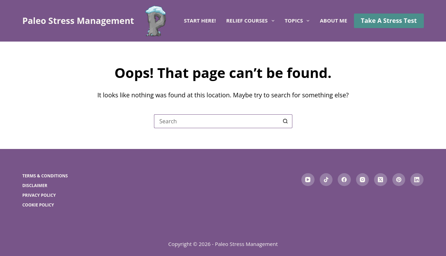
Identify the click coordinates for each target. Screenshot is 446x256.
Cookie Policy (38, 205)
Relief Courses (251, 21)
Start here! (200, 20)
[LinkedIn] (417, 179)
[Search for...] (216, 121)
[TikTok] (326, 179)
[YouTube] (308, 179)
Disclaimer (34, 185)
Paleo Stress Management (78, 20)
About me (333, 20)
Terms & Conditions (44, 176)
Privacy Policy (39, 195)
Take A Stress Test (389, 20)
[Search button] (285, 121)
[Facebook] (344, 179)
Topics (298, 21)
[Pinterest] (399, 179)
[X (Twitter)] (380, 179)
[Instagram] (362, 179)
